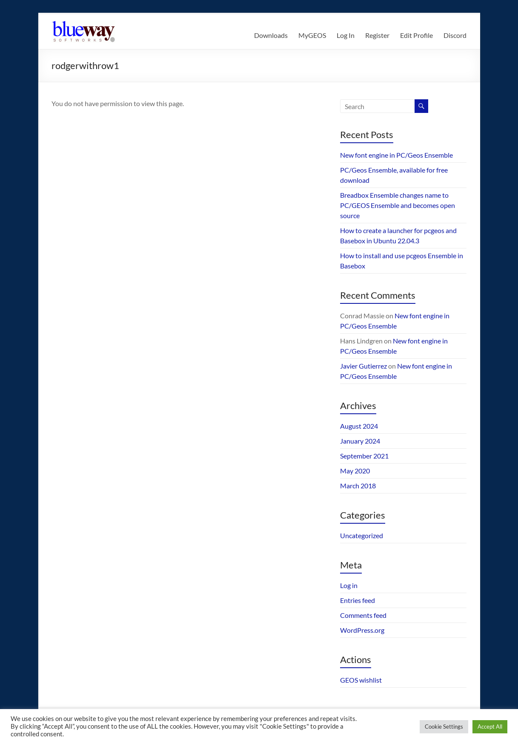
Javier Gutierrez (363, 366)
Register (377, 35)
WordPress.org (362, 630)
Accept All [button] (490, 726)
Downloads (271, 35)
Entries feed (357, 600)
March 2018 (358, 486)
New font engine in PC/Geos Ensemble (396, 155)
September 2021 (364, 456)
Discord (455, 35)
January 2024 (360, 441)
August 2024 (359, 426)
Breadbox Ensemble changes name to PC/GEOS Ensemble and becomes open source (397, 205)
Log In (346, 35)
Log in (349, 585)
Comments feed (363, 615)
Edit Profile (416, 35)
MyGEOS (312, 35)
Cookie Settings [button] (444, 726)
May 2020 (355, 471)
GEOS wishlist (361, 680)
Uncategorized (361, 535)
